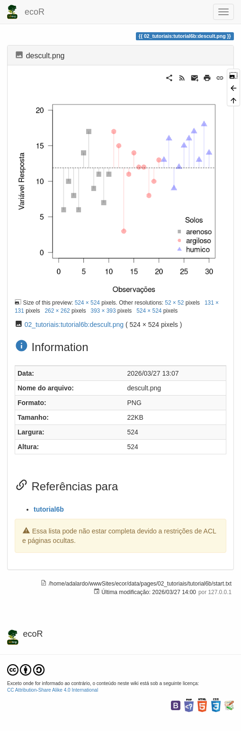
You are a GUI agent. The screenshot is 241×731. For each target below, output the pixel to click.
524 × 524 (87, 302)
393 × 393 (103, 310)
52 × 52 (174, 302)
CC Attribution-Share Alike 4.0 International (52, 690)
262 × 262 (57, 310)
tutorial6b (49, 509)
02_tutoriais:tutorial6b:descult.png (74, 324)
